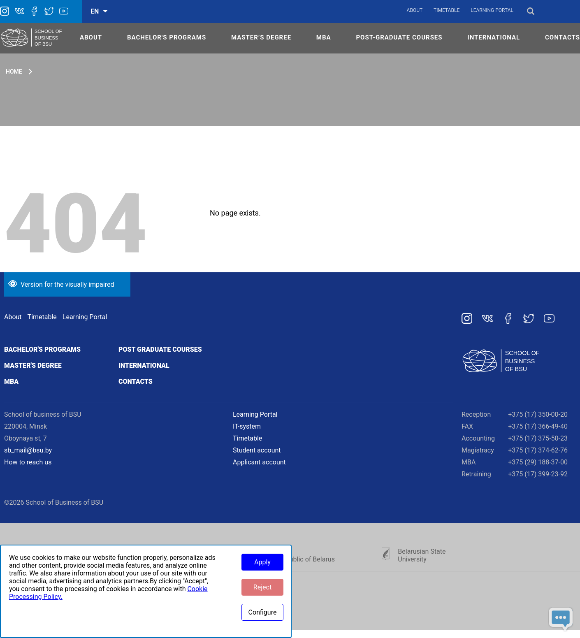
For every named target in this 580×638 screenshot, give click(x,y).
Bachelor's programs (42, 349)
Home (14, 71)
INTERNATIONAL (493, 37)
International (143, 365)
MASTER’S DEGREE (261, 37)
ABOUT (91, 37)
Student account (257, 450)
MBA (323, 37)
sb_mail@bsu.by (28, 450)
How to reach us (27, 462)
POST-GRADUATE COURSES (399, 37)
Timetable (446, 10)
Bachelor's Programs (166, 37)
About (415, 10)
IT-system (247, 426)
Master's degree (33, 365)
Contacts (135, 381)
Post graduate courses (160, 349)
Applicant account (259, 462)
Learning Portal (492, 10)
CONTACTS (562, 37)
